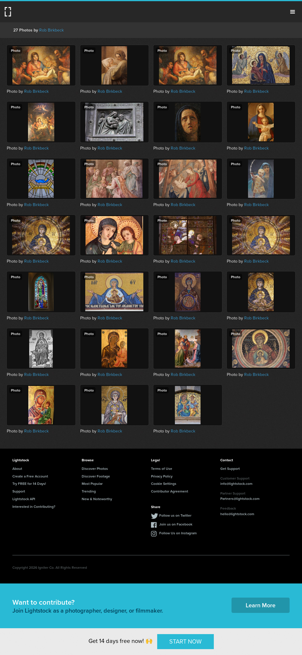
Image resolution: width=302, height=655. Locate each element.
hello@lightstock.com (237, 513)
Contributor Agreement (169, 491)
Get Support (230, 468)
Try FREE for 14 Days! (29, 483)
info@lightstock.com (236, 483)
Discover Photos (95, 468)
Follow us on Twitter (175, 515)
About (17, 468)
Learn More (260, 605)
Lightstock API (23, 498)
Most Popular (92, 483)
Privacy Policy (162, 476)
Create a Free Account (30, 476)
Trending (89, 491)
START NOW (185, 641)
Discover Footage (96, 476)
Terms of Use (161, 468)
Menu (292, 11)
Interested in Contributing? (33, 506)
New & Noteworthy (97, 498)
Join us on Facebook (175, 524)
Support (18, 491)
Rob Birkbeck (51, 30)
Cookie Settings (163, 483)
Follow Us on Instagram (178, 532)
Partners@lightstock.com (240, 498)
